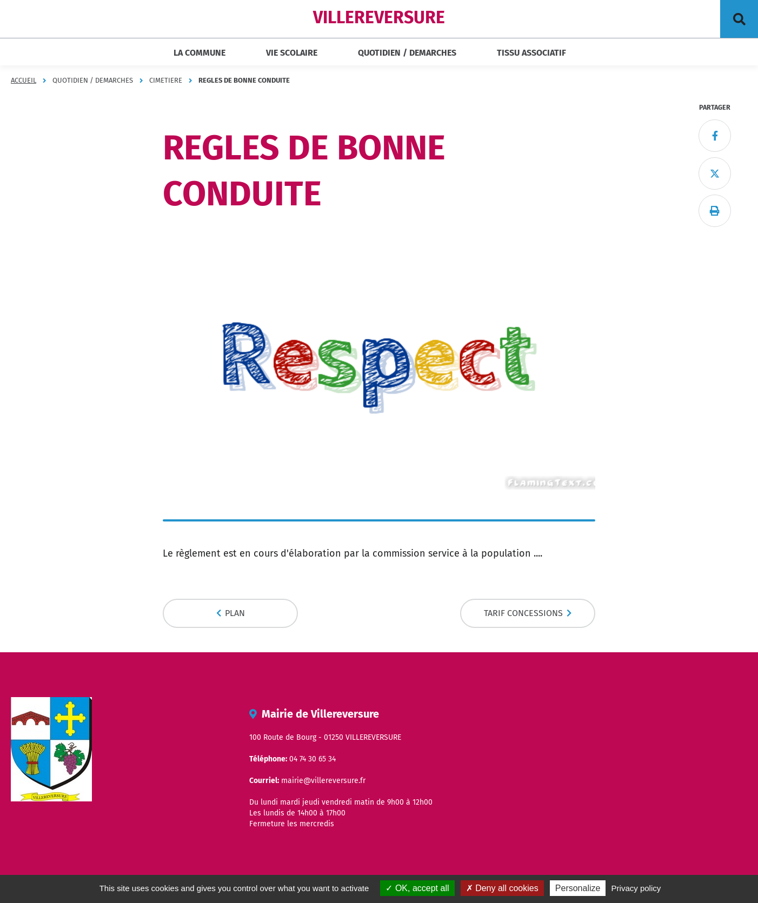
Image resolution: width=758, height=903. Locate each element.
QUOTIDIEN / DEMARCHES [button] (407, 53)
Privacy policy (636, 888)
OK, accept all (417, 888)
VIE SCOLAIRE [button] (291, 53)
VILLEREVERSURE (379, 17)
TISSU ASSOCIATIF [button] (531, 53)
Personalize (578, 888)
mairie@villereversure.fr (323, 780)
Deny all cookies (502, 888)
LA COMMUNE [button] (199, 53)
